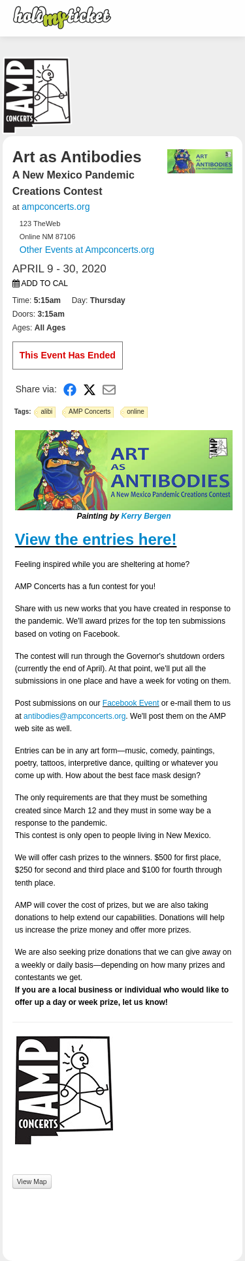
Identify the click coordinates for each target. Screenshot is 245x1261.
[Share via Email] (109, 389)
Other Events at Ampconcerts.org (87, 249)
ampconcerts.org (56, 206)
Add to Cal (40, 283)
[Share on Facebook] (69, 389)
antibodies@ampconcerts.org (74, 716)
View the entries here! (96, 539)
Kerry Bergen (146, 516)
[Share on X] (89, 389)
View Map (32, 1181)
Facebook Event (131, 703)
